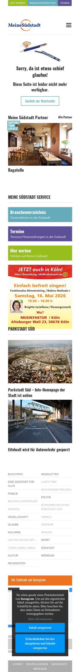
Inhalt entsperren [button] (40, 627)
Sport (45, 540)
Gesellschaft (18, 516)
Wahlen (46, 532)
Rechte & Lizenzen (37, 664)
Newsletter (50, 474)
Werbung (48, 555)
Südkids (13, 509)
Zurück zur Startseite (40, 101)
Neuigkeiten (16, 563)
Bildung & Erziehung (23, 501)
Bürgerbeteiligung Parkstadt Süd (55, 507)
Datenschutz (59, 664)
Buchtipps (15, 474)
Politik (46, 497)
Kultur (13, 555)
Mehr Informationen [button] (40, 619)
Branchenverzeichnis (42, 3)
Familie (13, 493)
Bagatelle (16, 170)
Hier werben (17, 3)
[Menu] (69, 25)
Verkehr (47, 524)
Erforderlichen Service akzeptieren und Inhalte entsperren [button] (40, 643)
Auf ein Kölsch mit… (22, 540)
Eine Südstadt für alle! (21, 484)
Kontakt (18, 664)
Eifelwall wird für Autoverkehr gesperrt (39, 450)
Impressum (40, 669)
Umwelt (46, 516)
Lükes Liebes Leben (21, 547)
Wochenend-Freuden (56, 489)
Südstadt (48, 547)
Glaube (13, 524)
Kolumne (14, 532)
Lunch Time (49, 481)
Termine (65, 3)
